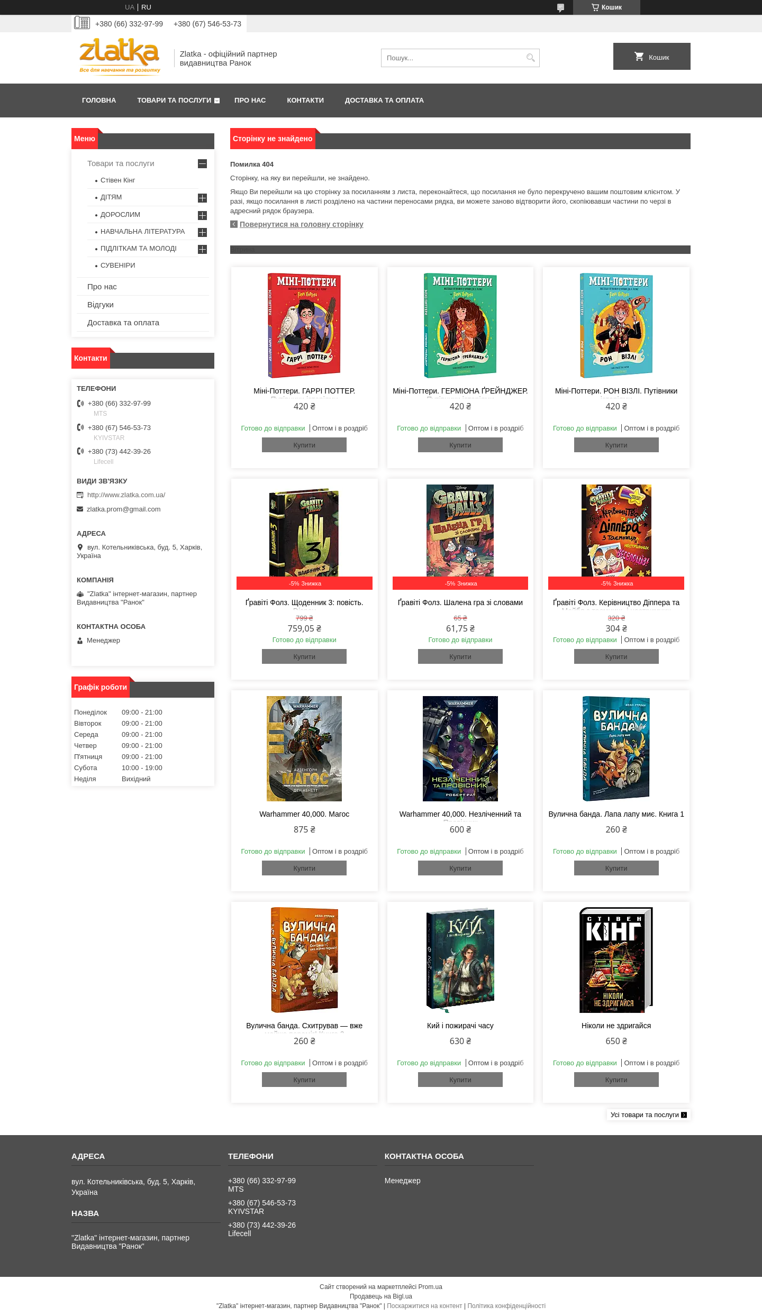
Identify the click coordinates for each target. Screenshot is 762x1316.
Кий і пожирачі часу (460, 1025)
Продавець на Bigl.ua (381, 1296)
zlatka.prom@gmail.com (124, 509)
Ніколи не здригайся (616, 1025)
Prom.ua (430, 1287)
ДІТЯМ (111, 197)
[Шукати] (530, 58)
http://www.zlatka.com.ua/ (126, 495)
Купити (304, 445)
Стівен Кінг (118, 180)
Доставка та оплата (384, 100)
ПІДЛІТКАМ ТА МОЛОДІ (139, 248)
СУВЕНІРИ (118, 265)
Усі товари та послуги (645, 1115)
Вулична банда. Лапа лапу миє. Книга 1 (616, 814)
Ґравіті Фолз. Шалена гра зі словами (460, 602)
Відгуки (100, 304)
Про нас (250, 100)
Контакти (305, 100)
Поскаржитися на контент (424, 1306)
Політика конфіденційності (506, 1306)
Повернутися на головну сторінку (302, 224)
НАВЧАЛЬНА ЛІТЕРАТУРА (143, 231)
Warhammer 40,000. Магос (304, 814)
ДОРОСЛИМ (120, 214)
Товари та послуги (174, 100)
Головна (99, 100)
